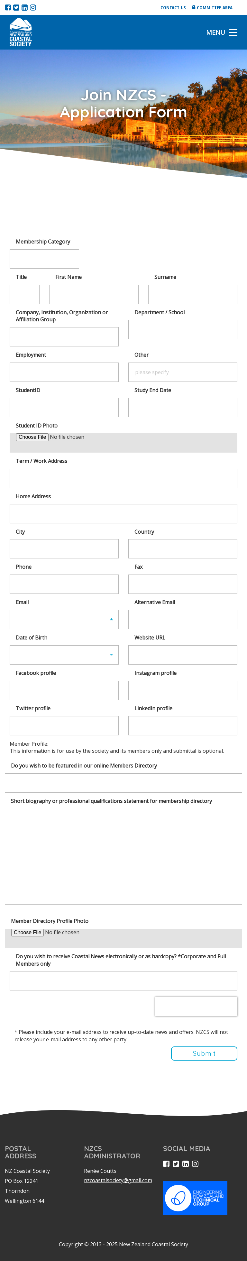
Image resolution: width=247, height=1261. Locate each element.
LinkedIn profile (153, 708)
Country (144, 531)
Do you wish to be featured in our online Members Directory (84, 765)
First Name (68, 277)
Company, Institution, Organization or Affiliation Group (62, 316)
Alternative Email (154, 602)
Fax (138, 566)
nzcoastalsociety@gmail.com (118, 1180)
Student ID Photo (37, 425)
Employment (31, 354)
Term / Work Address (41, 461)
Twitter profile (33, 708)
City (20, 531)
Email (22, 602)
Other (141, 354)
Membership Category (43, 241)
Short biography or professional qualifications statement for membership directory (111, 801)
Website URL (149, 637)
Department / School (159, 312)
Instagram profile (155, 673)
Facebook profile (36, 673)
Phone (24, 566)
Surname (165, 277)
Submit (204, 1053)
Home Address (33, 496)
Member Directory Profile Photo (49, 921)
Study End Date (152, 390)
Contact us (173, 7)
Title (21, 277)
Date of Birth (31, 637)
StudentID (28, 390)
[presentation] (196, 1006)
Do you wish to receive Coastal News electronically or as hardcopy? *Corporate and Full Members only (121, 960)
